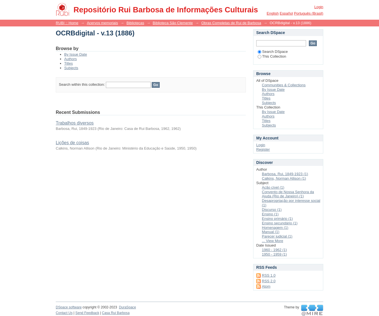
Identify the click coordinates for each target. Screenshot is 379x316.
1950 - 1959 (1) (274, 254)
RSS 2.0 (268, 281)
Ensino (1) (270, 214)
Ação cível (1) (273, 187)
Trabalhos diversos (75, 123)
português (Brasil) (308, 13)
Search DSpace (273, 51)
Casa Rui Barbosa (116, 313)
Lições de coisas (72, 142)
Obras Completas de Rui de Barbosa (231, 23)
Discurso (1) (272, 209)
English (273, 13)
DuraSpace (127, 307)
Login (318, 7)
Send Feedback (87, 313)
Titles (68, 63)
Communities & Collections (284, 85)
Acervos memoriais (102, 23)
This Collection (272, 56)
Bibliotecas (135, 23)
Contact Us (64, 313)
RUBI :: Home (67, 23)
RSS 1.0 (268, 275)
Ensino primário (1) (277, 218)
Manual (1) (270, 232)
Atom (266, 286)
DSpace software (69, 307)
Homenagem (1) (275, 227)
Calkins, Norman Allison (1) (284, 178)
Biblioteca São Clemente (173, 23)
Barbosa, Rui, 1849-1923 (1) (285, 174)
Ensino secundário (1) (279, 223)
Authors (70, 59)
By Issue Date (75, 54)
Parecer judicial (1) (277, 236)
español (286, 13)
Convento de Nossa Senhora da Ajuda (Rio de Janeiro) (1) (288, 194)
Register (263, 149)
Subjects (71, 68)
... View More (272, 241)
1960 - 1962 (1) (274, 250)
